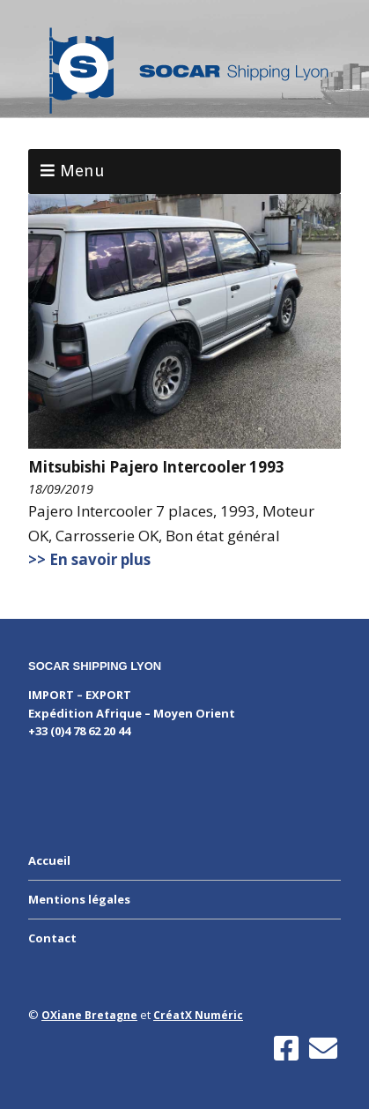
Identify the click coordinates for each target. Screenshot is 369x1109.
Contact (52, 938)
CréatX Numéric (198, 1015)
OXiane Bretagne (89, 1015)
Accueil (49, 860)
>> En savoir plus (89, 559)
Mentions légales (79, 899)
